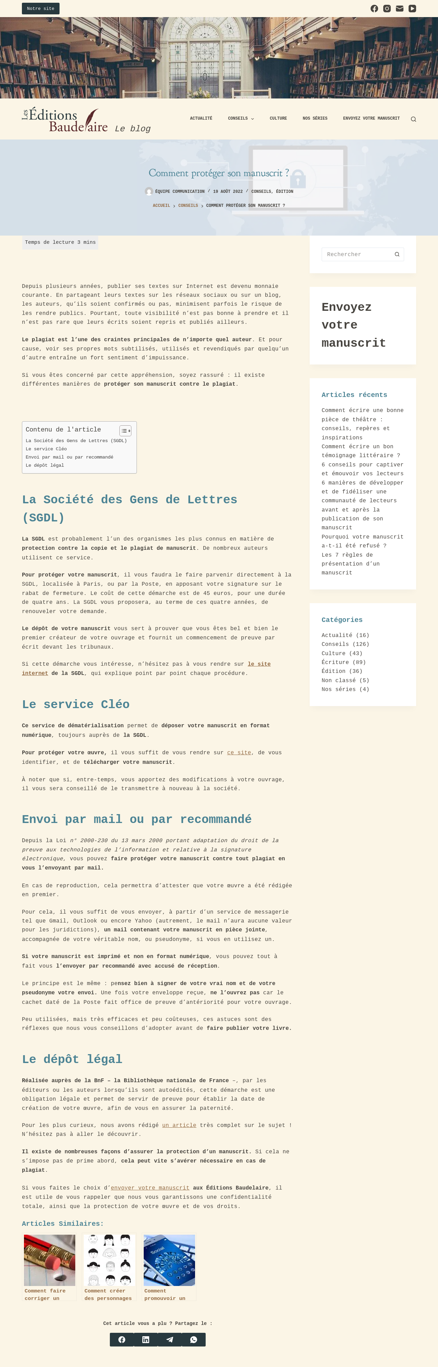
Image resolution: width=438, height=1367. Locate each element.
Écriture (335, 662)
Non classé (339, 680)
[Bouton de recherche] (397, 254)
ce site (239, 752)
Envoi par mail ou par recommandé (71, 457)
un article (179, 1125)
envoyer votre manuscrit (150, 1188)
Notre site (40, 8)
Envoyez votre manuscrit (371, 118)
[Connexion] (24, 58)
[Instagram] (387, 8)
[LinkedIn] (146, 1339)
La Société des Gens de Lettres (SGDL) (78, 440)
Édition (284, 191)
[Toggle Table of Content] (122, 431)
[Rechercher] (413, 119)
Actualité (201, 118)
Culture (278, 118)
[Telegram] (170, 1339)
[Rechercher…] (356, 254)
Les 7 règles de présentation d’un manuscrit (351, 564)
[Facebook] (374, 8)
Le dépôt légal (46, 465)
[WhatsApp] (194, 1339)
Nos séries (315, 118)
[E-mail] (399, 8)
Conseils (242, 119)
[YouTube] (412, 8)
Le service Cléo (47, 449)
